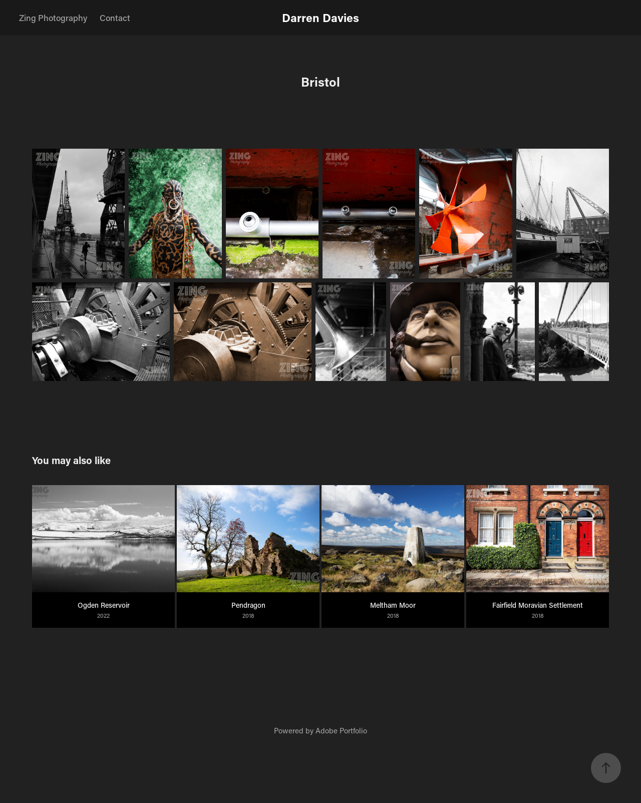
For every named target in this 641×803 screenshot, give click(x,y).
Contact (115, 17)
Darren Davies (320, 17)
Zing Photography (53, 17)
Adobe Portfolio (341, 730)
